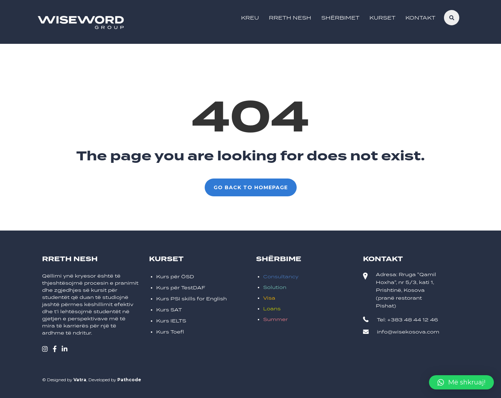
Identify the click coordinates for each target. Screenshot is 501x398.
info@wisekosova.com (408, 332)
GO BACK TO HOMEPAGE (251, 187)
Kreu (250, 18)
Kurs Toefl (170, 332)
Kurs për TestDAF (180, 287)
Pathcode (129, 379)
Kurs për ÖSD (175, 276)
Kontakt (420, 18)
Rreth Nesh (290, 18)
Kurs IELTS (171, 321)
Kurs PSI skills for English (191, 298)
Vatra (79, 379)
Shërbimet (340, 18)
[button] (461, 382)
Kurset (382, 18)
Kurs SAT (169, 309)
